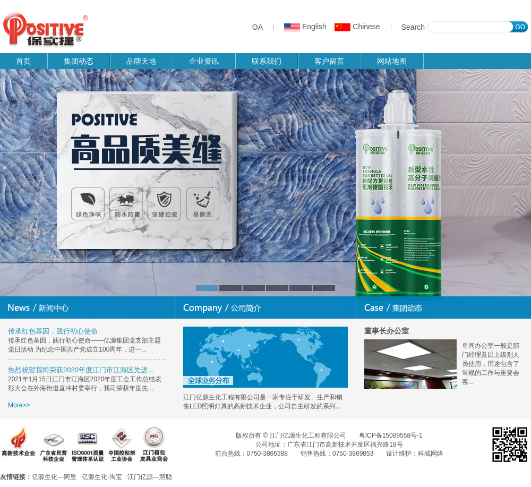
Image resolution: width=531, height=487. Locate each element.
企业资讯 (204, 61)
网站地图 (392, 61)
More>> (19, 405)
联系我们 (266, 61)
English (305, 26)
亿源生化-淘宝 (102, 477)
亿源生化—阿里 (54, 477)
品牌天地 (141, 61)
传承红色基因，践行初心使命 (53, 331)
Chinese (357, 26)
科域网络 (430, 453)
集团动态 (78, 61)
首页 (23, 61)
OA (257, 27)
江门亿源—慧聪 (149, 477)
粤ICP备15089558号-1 (391, 435)
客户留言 (329, 61)
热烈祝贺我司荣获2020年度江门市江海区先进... (80, 370)
